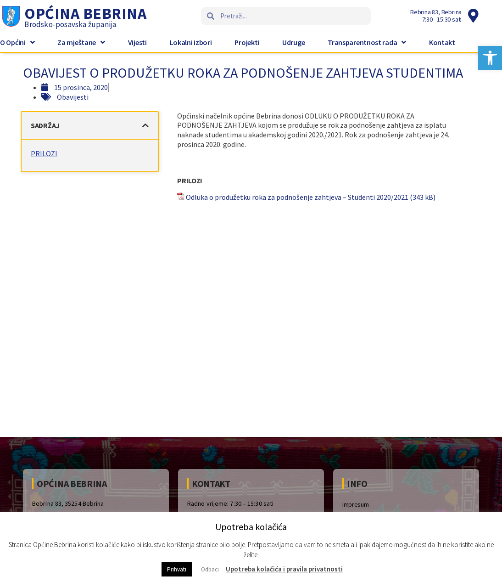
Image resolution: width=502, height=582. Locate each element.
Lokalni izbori (191, 42)
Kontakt (442, 42)
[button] (490, 58)
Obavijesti (73, 97)
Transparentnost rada (367, 42)
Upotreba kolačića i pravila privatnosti (284, 569)
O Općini (17, 42)
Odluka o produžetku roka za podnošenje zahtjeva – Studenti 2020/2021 (298, 197)
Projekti (246, 42)
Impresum (355, 504)
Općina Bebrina (85, 13)
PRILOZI (46, 153)
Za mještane (81, 42)
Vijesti (137, 42)
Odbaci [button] (210, 569)
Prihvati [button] (176, 569)
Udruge (293, 42)
